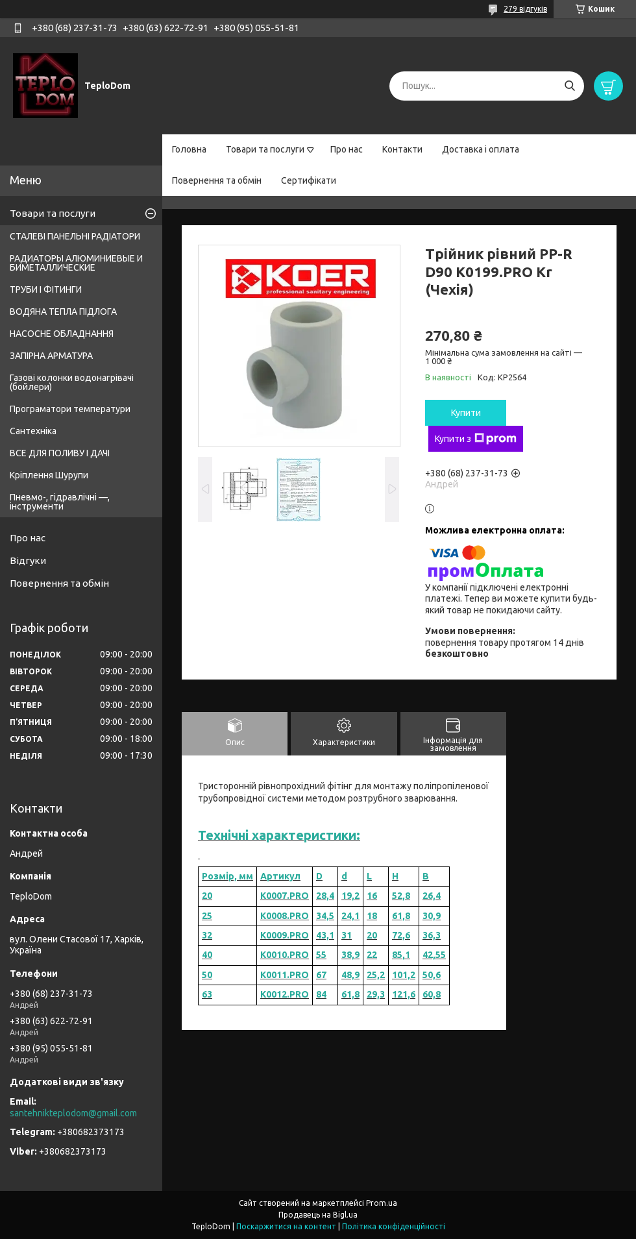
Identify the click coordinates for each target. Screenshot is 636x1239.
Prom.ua (381, 1203)
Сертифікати (308, 180)
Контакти (402, 149)
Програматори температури (70, 409)
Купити (466, 413)
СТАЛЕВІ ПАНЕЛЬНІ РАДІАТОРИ (75, 236)
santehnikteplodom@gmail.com (73, 1113)
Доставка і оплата (480, 149)
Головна (189, 149)
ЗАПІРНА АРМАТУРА (51, 355)
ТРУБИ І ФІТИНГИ (46, 289)
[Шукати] (569, 86)
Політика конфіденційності (393, 1226)
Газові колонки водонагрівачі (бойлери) (72, 382)
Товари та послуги (265, 149)
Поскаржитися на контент (286, 1226)
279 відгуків (525, 9)
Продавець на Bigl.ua (318, 1214)
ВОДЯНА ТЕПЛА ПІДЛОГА (63, 311)
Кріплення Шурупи (49, 475)
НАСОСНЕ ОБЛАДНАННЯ (62, 333)
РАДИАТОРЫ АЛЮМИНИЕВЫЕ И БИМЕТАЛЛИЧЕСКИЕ (76, 263)
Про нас (346, 149)
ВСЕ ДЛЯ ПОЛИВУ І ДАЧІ (60, 453)
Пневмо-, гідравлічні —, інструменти (60, 501)
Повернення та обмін (217, 180)
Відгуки (28, 560)
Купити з (476, 439)
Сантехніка (33, 431)
